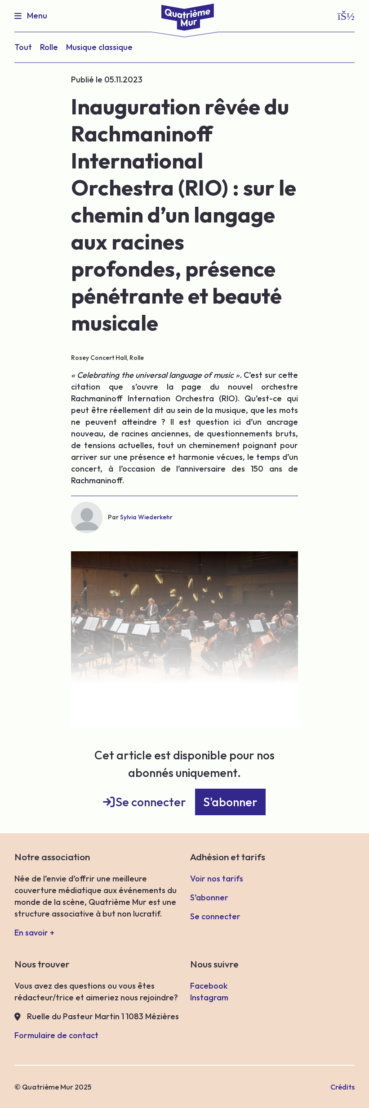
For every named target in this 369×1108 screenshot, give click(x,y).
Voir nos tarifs (216, 878)
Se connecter (151, 802)
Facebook (208, 986)
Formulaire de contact (56, 1035)
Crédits (342, 1086)
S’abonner (209, 897)
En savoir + (34, 932)
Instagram (209, 997)
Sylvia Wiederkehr (146, 517)
